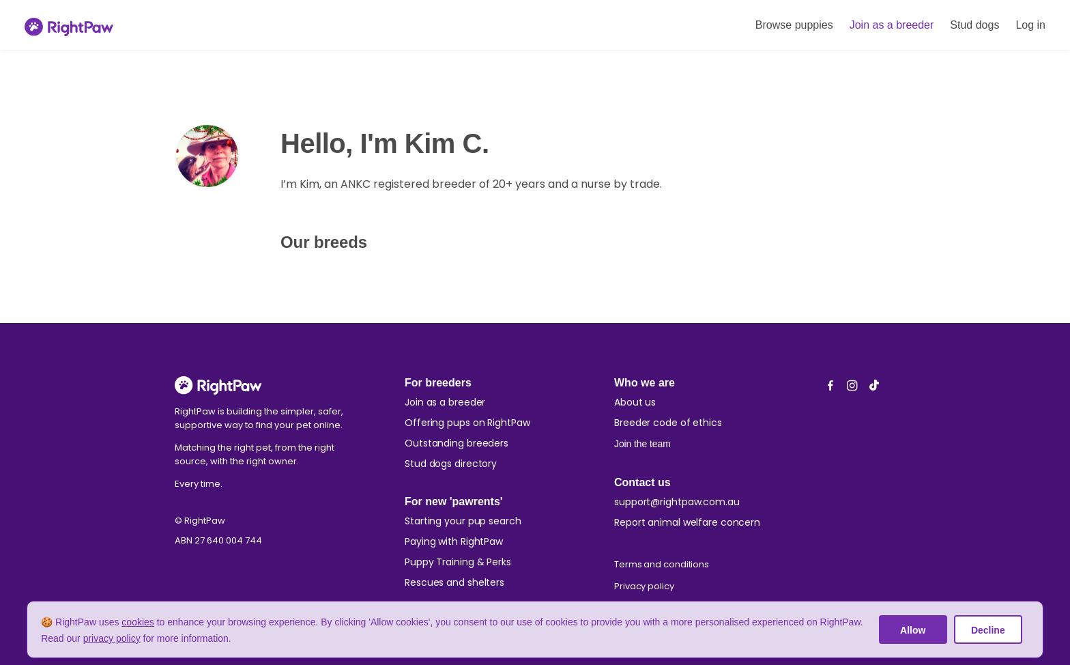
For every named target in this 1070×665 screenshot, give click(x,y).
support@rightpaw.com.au (677, 502)
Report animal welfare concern (687, 522)
